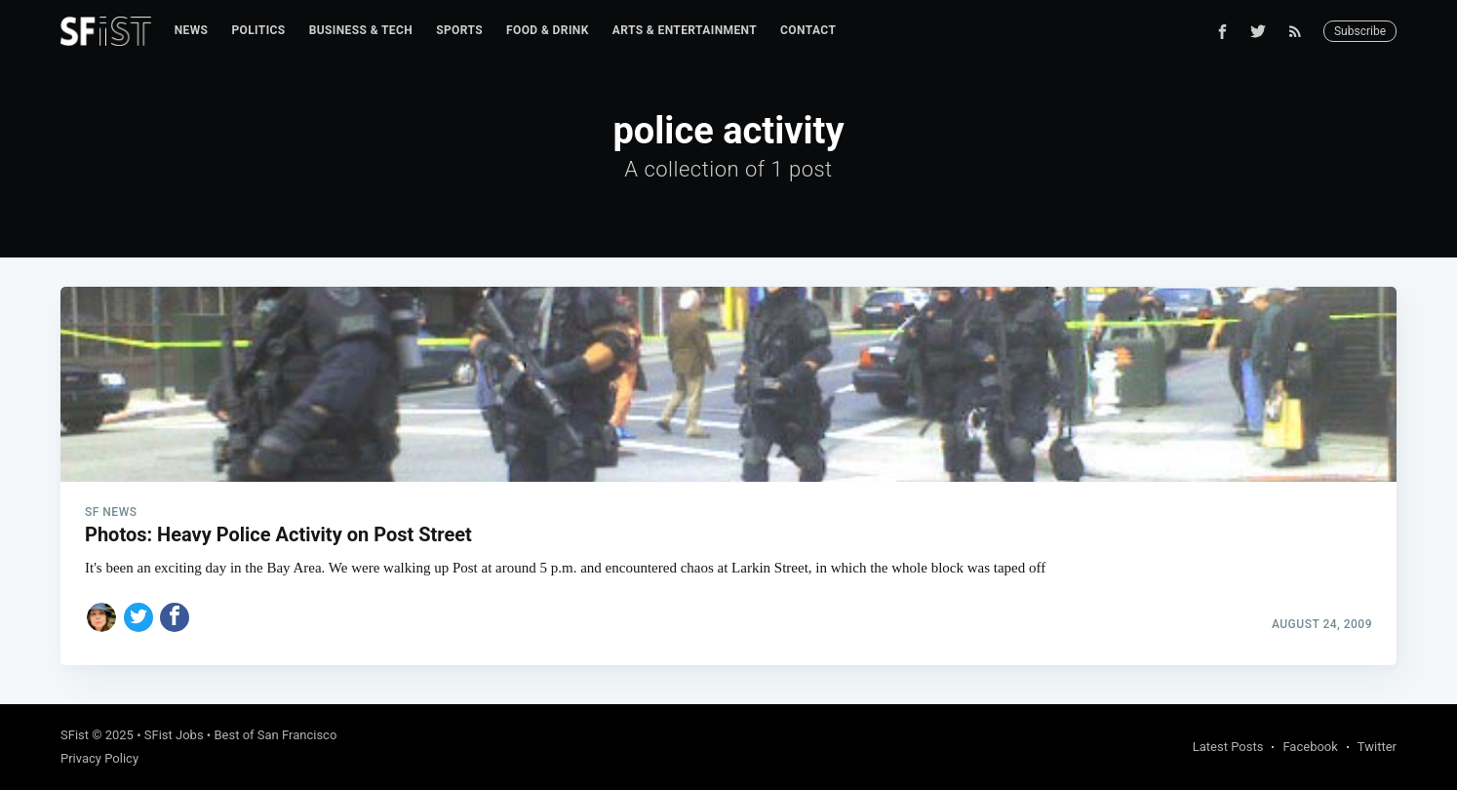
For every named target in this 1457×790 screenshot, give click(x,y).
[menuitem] (191, 31)
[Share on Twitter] (138, 617)
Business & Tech (361, 30)
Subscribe (1360, 31)
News (192, 30)
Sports (459, 30)
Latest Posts (1228, 746)
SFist (74, 735)
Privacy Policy (99, 758)
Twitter (1377, 746)
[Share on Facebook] (174, 617)
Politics (258, 30)
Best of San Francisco (275, 735)
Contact (808, 30)
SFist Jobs (174, 735)
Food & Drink (547, 30)
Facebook (1309, 746)
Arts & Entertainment (684, 30)
